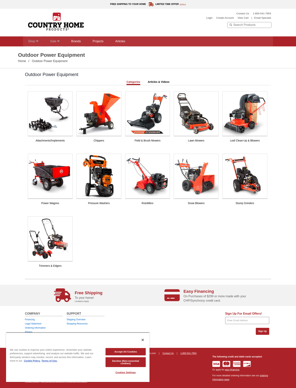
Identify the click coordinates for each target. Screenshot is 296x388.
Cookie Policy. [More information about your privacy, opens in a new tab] (32, 360)
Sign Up (262, 331)
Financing (30, 319)
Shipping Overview (76, 319)
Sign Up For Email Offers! (243, 313)
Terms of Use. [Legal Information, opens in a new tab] (49, 360)
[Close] (143, 340)
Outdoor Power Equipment (50, 61)
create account (225, 17)
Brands (80, 41)
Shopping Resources (77, 323)
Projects (104, 41)
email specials (262, 17)
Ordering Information (35, 328)
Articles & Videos (159, 81)
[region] (78, 357)
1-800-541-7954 (262, 13)
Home (22, 61)
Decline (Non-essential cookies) (125, 362)
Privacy (28, 332)
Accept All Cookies (125, 351)
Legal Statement (33, 323)
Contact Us (242, 13)
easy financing (232, 369)
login (209, 17)
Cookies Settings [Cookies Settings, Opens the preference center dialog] (126, 372)
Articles (128, 41)
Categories (133, 81)
